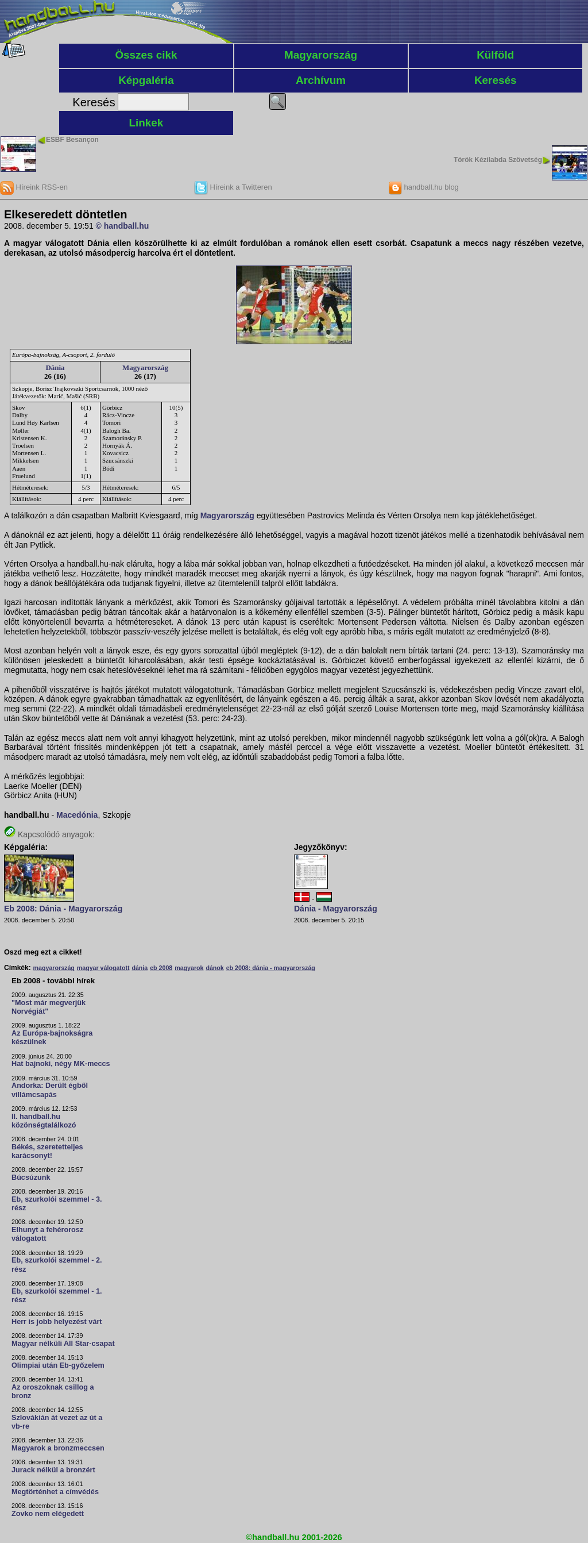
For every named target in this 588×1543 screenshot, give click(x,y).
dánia (139, 967)
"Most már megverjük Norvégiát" (48, 1007)
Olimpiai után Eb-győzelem (58, 1365)
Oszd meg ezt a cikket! (43, 952)
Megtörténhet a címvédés (55, 1492)
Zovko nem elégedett (47, 1514)
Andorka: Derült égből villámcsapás (49, 1090)
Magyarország (320, 55)
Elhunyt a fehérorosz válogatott (47, 1234)
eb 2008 (161, 967)
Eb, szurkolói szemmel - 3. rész (56, 1203)
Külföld (495, 55)
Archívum (321, 80)
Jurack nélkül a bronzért (53, 1470)
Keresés (495, 80)
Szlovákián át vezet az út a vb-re (56, 1422)
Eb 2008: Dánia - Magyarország (63, 908)
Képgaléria (146, 80)
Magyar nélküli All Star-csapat (63, 1344)
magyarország (54, 967)
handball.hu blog (423, 187)
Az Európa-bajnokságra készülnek (51, 1037)
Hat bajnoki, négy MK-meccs (60, 1064)
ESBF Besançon (72, 140)
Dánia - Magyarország (335, 908)
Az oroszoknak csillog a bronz (52, 1391)
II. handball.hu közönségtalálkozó (43, 1121)
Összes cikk (146, 55)
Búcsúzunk (31, 1177)
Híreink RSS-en (34, 187)
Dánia (54, 367)
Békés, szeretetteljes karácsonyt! (47, 1151)
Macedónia (77, 814)
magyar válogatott (103, 967)
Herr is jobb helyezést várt (56, 1322)
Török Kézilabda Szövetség (498, 160)
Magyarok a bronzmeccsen (58, 1448)
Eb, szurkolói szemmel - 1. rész (56, 1295)
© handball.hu (122, 225)
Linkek (146, 123)
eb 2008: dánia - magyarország (270, 967)
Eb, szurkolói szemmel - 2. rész (56, 1264)
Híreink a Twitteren (233, 187)
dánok (214, 967)
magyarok (189, 967)
